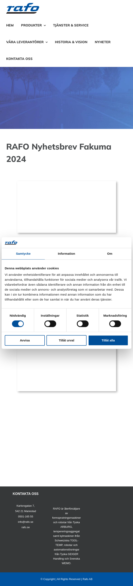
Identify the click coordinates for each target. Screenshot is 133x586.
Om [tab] (109, 253)
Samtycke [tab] (23, 253)
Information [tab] (66, 253)
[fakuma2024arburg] (66, 182)
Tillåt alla (108, 340)
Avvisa (25, 340)
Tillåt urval (66, 340)
